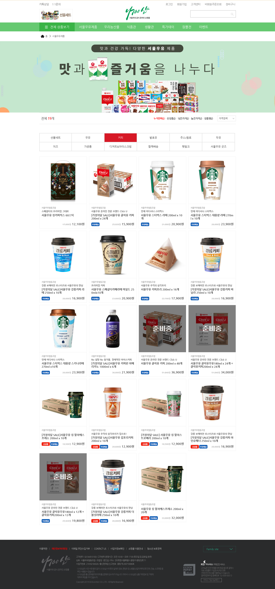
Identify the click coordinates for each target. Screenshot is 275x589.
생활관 (149, 27)
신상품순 (171, 118)
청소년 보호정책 (154, 548)
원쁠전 (186, 27)
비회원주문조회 (213, 4)
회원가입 (182, 4)
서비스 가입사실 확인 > (211, 580)
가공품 (88, 146)
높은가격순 (196, 118)
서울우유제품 (88, 27)
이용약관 (43, 548)
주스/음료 (185, 137)
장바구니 (230, 4)
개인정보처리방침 (59, 548)
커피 (120, 137)
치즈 (55, 146)
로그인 (169, 4)
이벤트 (203, 27)
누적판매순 (159, 118)
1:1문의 (56, 4)
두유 (218, 137)
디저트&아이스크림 (121, 146)
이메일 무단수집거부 (80, 548)
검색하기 (233, 13)
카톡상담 (44, 4)
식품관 (131, 27)
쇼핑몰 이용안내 (135, 548)
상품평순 (208, 118)
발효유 (153, 137)
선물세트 (56, 137)
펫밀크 (186, 146)
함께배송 (153, 146)
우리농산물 (111, 27)
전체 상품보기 (56, 27)
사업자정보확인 (117, 548)
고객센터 (195, 4)
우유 (87, 137)
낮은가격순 (183, 118)
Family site (213, 549)
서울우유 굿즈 (218, 146)
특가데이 (168, 27)
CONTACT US (100, 548)
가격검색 (226, 118)
